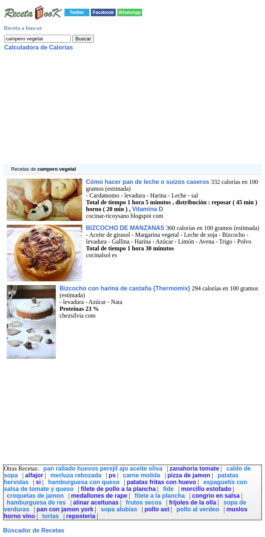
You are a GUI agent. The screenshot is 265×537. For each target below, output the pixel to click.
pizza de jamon (188, 475)
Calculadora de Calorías (38, 47)
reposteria (80, 516)
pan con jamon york (65, 509)
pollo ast (156, 509)
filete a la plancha (160, 495)
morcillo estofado (206, 489)
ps (112, 475)
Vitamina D (147, 209)
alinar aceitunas (96, 502)
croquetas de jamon (35, 495)
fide (168, 489)
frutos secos (144, 502)
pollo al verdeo (197, 509)
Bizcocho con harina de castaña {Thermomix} (125, 288)
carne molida (141, 475)
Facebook (103, 12)
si (38, 482)
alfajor (34, 475)
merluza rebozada (76, 475)
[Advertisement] (132, 111)
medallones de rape (99, 495)
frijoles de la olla (192, 502)
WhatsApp (129, 12)
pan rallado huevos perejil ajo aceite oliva (102, 468)
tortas (50, 516)
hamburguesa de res (36, 502)
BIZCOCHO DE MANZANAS (126, 228)
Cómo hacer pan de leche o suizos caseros (148, 182)
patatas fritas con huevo (161, 482)
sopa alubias (119, 509)
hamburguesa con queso (83, 482)
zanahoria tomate (194, 468)
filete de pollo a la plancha (118, 489)
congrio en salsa (216, 495)
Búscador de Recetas (33, 530)
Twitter (77, 12)
